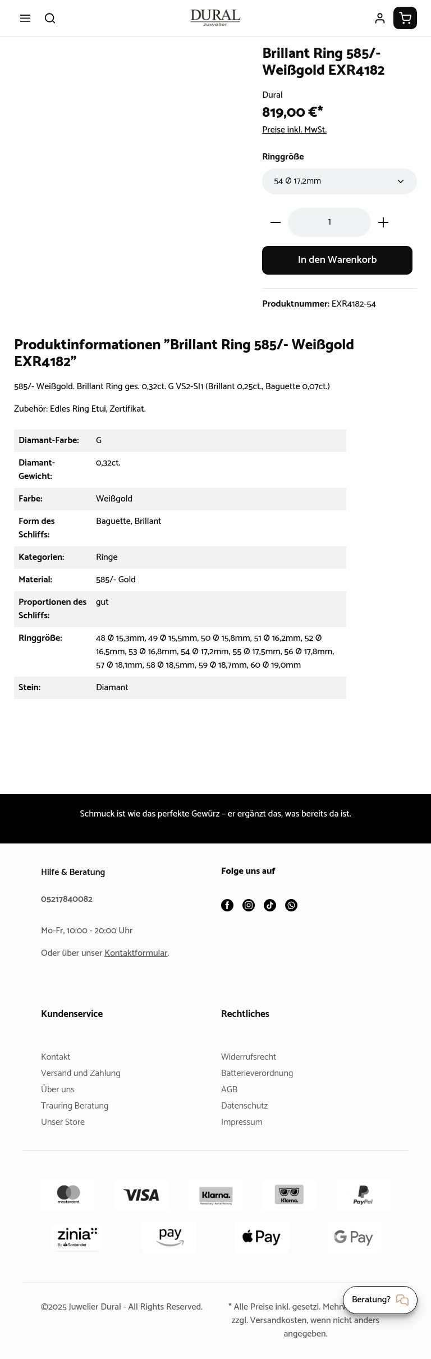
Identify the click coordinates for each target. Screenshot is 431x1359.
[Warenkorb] (405, 18)
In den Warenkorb (337, 260)
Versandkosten (277, 1320)
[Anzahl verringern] (275, 222)
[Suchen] (50, 18)
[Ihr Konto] (380, 18)
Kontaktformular (140, 953)
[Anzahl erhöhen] (383, 222)
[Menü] (25, 18)
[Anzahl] (329, 222)
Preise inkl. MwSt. (297, 130)
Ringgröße (284, 157)
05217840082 (68, 899)
